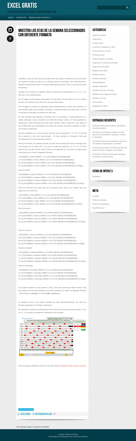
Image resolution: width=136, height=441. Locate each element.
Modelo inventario (99, 78)
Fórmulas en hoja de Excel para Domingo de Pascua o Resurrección (108, 155)
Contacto (21, 18)
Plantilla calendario (99, 86)
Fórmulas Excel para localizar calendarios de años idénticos (108, 127)
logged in (30, 427)
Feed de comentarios (100, 204)
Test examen (97, 102)
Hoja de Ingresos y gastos (102, 59)
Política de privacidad (80, 436)
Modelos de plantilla (39, 18)
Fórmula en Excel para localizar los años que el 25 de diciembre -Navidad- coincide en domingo (109, 134)
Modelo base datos (99, 71)
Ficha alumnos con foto (101, 51)
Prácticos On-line (99, 98)
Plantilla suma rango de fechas (104, 94)
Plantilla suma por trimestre (103, 90)
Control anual (97, 43)
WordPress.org (98, 208)
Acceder (95, 196)
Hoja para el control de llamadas (105, 63)
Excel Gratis (22, 5)
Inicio (11, 18)
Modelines (96, 176)
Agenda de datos (99, 35)
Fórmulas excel (98, 55)
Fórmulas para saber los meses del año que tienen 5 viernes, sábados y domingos (109, 149)
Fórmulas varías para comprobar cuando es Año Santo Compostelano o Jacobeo (109, 142)
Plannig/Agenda (98, 82)
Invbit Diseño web (66, 436)
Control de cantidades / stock (103, 47)
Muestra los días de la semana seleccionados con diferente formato (51, 33)
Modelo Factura (98, 75)
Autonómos (96, 39)
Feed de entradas (99, 200)
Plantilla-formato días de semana (73, 366)
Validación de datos (100, 106)
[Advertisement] (41, 58)
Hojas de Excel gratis (26, 409)
